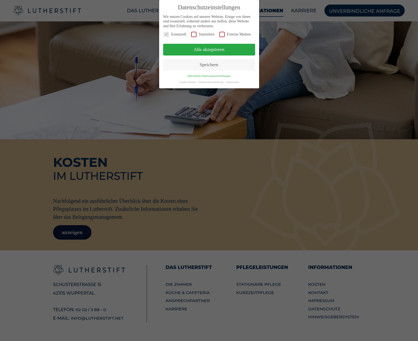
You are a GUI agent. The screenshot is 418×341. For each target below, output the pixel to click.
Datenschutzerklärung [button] (211, 80)
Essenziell (175, 32)
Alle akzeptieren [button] (209, 47)
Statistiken (202, 32)
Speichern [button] (209, 62)
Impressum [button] (233, 80)
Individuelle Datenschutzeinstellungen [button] (208, 74)
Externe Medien (235, 32)
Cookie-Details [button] (187, 80)
